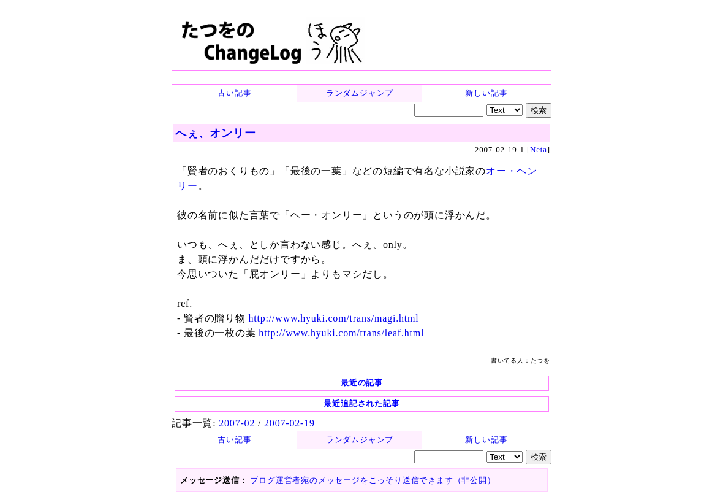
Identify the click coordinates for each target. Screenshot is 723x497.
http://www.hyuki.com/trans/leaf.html (341, 333)
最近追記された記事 (361, 403)
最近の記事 (362, 382)
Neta (538, 149)
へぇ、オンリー (215, 133)
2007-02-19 (289, 423)
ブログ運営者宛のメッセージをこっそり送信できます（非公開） (372, 480)
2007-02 (237, 423)
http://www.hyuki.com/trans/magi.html (334, 318)
